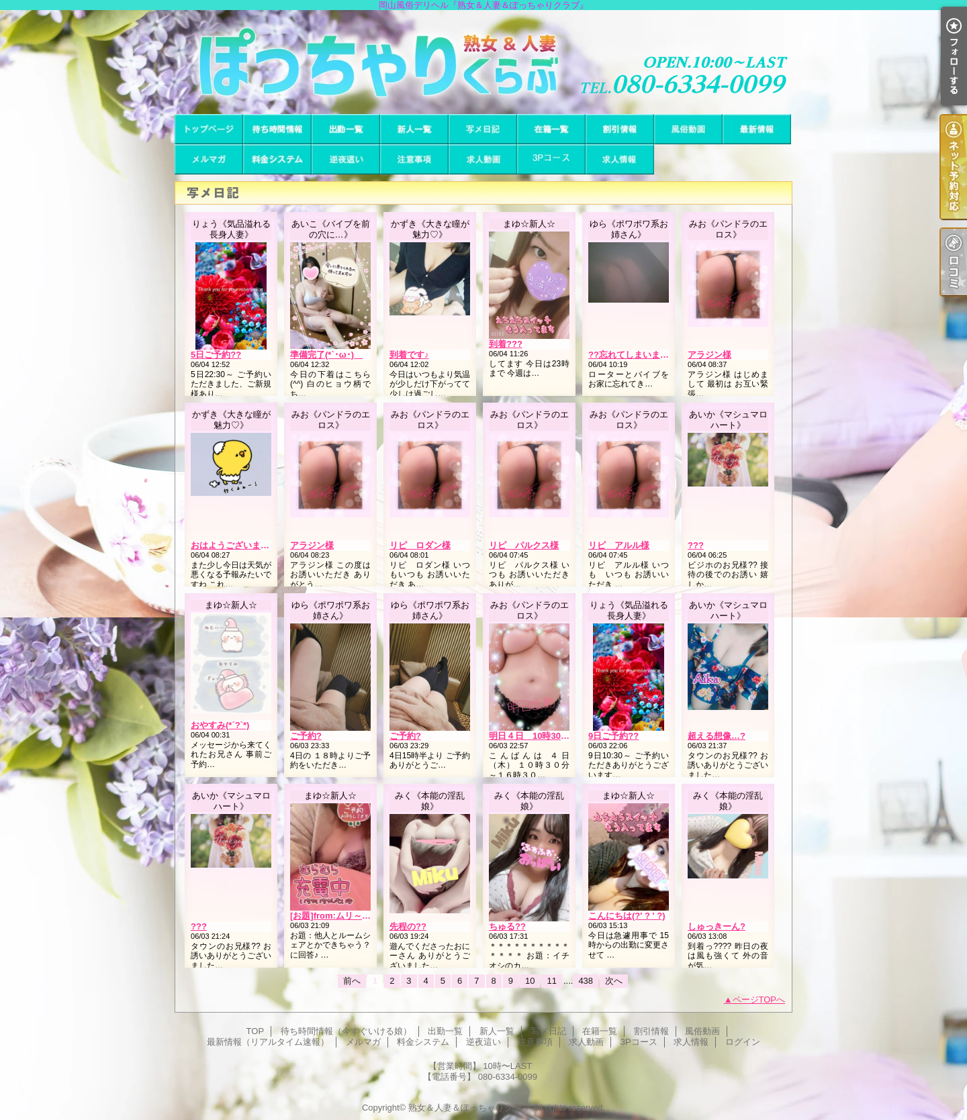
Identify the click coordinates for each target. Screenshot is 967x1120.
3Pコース (551, 159)
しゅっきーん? (716, 926)
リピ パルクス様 (524, 545)
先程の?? (407, 926)
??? (696, 545)
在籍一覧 (551, 129)
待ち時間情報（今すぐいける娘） (277, 129)
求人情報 (620, 159)
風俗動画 (688, 129)
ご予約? (306, 736)
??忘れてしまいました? (635, 355)
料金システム (277, 159)
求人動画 (483, 159)
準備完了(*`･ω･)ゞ (326, 355)
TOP (209, 129)
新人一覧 (414, 129)
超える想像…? (716, 736)
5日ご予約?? (216, 355)
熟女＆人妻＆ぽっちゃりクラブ (469, 1108)
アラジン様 (709, 355)
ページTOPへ (759, 1000)
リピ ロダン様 (420, 545)
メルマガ (209, 159)
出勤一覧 (346, 129)
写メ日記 (483, 129)
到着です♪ (409, 355)
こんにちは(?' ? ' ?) (626, 916)
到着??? (505, 344)
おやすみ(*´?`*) (220, 725)
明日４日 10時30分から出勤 (546, 736)
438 (585, 981)
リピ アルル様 (618, 545)
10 (530, 981)
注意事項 (414, 159)
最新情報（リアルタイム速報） (757, 129)
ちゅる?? (507, 926)
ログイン (742, 1042)
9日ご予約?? (613, 736)
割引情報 (620, 129)
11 (551, 981)
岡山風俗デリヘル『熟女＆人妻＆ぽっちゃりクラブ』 (483, 62)
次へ (614, 981)
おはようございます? (233, 545)
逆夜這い (346, 159)
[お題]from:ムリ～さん (334, 916)
